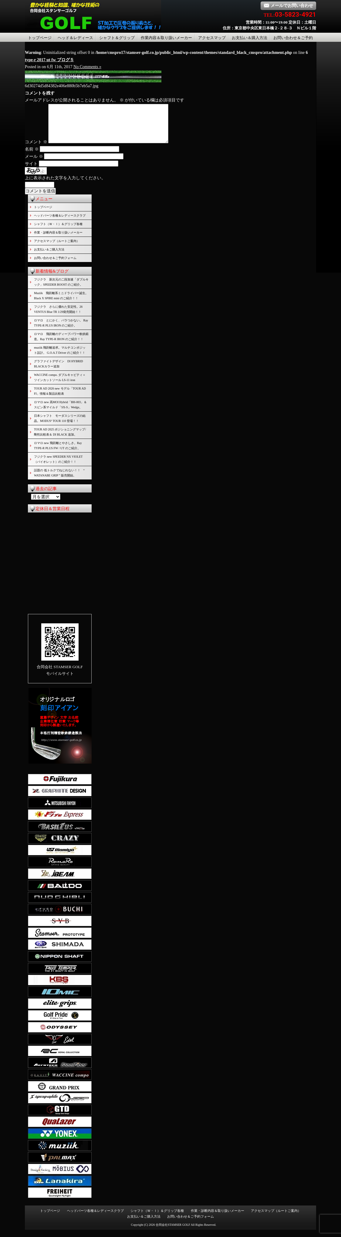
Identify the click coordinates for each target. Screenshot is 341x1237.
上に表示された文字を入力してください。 (65, 185)
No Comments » (87, 67)
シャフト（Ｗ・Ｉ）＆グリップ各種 (58, 231)
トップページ (40, 37)
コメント (36, 149)
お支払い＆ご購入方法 (49, 256)
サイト (31, 171)
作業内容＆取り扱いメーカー (166, 37)
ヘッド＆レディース (75, 37)
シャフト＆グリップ (117, 37)
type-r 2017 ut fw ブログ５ (49, 60)
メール (34, 163)
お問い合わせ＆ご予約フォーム (55, 265)
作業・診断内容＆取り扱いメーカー (58, 239)
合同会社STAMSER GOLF (173, 1232)
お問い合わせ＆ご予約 (293, 37)
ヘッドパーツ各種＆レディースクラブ (60, 222)
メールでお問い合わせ (288, 5)
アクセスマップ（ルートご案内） (56, 248)
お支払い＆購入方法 (249, 37)
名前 (32, 156)
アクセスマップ (212, 37)
